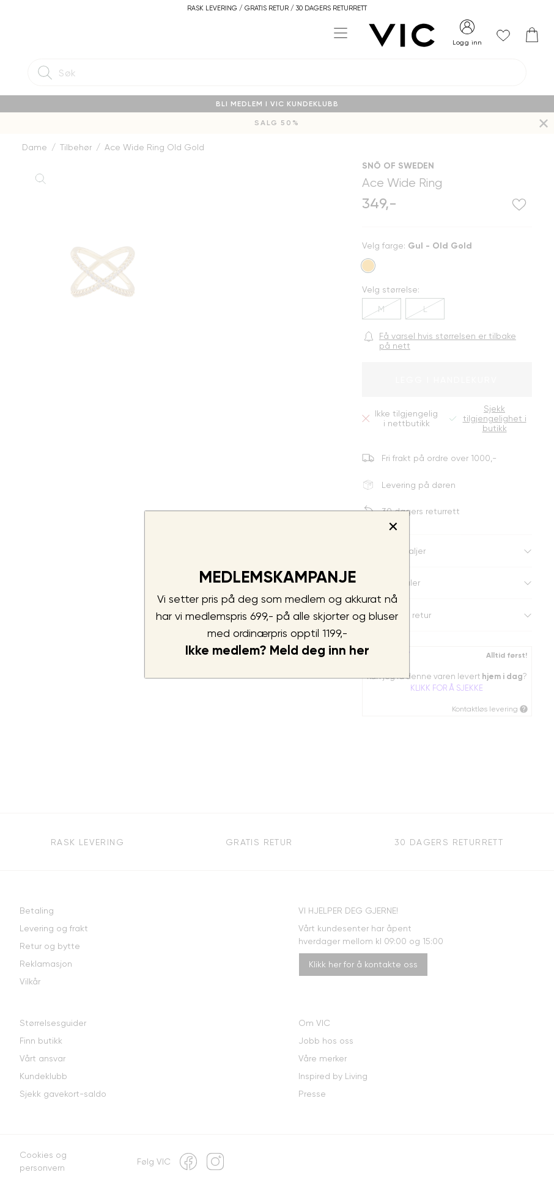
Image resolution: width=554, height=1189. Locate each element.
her (359, 650)
